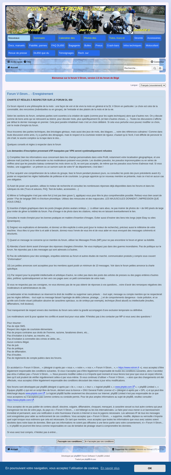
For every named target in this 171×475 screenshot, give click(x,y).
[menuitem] (27, 62)
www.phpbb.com (123, 387)
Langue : (135, 85)
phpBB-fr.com (90, 459)
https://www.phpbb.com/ (19, 400)
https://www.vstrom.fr (128, 367)
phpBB (77, 456)
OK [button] (150, 468)
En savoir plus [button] (110, 468)
